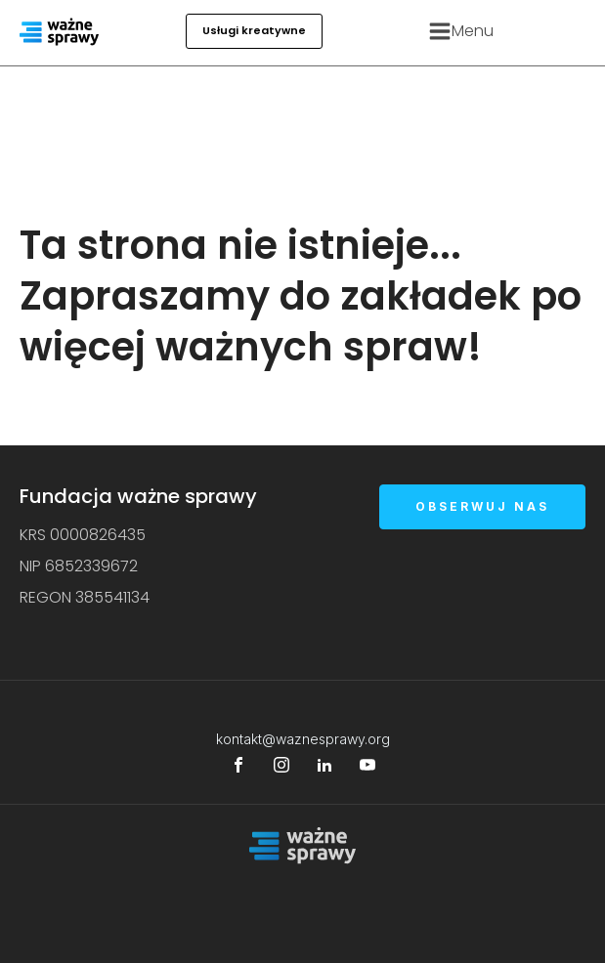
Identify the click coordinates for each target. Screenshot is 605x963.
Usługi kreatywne (254, 30)
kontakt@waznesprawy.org (303, 739)
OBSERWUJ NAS (482, 506)
